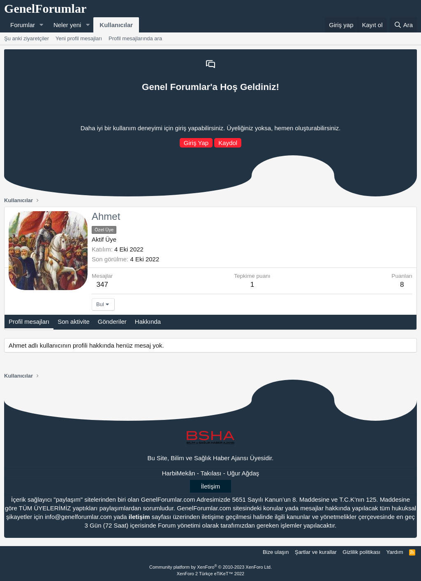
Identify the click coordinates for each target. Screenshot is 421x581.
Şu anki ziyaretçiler (26, 38)
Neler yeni (67, 24)
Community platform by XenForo (210, 567)
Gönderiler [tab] (112, 321)
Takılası (211, 473)
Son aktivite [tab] (74, 321)
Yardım (394, 552)
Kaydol (227, 142)
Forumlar (22, 24)
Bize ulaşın (276, 552)
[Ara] (403, 24)
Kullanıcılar (116, 24)
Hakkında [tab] (148, 321)
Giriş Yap (196, 142)
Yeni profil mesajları (79, 38)
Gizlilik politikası (361, 552)
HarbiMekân (178, 473)
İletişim (210, 486)
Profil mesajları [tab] (29, 321)
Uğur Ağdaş (243, 473)
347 (102, 284)
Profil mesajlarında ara (135, 38)
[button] (41, 24)
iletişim (139, 516)
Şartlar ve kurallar (316, 552)
